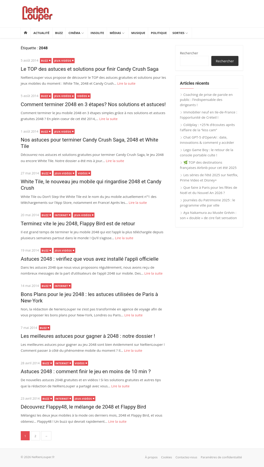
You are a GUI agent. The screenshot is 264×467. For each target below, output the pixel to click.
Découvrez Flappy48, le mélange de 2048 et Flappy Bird (83, 407)
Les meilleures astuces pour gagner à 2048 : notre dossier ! (87, 336)
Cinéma (74, 33)
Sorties (178, 33)
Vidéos (81, 96)
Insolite (97, 33)
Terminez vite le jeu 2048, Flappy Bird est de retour (77, 223)
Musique (138, 33)
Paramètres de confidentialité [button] (221, 457)
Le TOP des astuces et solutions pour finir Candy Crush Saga (89, 69)
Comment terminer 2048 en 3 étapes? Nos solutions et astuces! (92, 104)
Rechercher (189, 53)
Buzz (59, 33)
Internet (60, 215)
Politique (159, 33)
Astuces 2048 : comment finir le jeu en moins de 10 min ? (85, 371)
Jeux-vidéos (62, 60)
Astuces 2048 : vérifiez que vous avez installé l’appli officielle (89, 259)
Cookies (167, 457)
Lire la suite (126, 83)
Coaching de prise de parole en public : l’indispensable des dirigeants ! (206, 99)
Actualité (42, 33)
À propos (152, 457)
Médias (115, 33)
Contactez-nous (187, 457)
